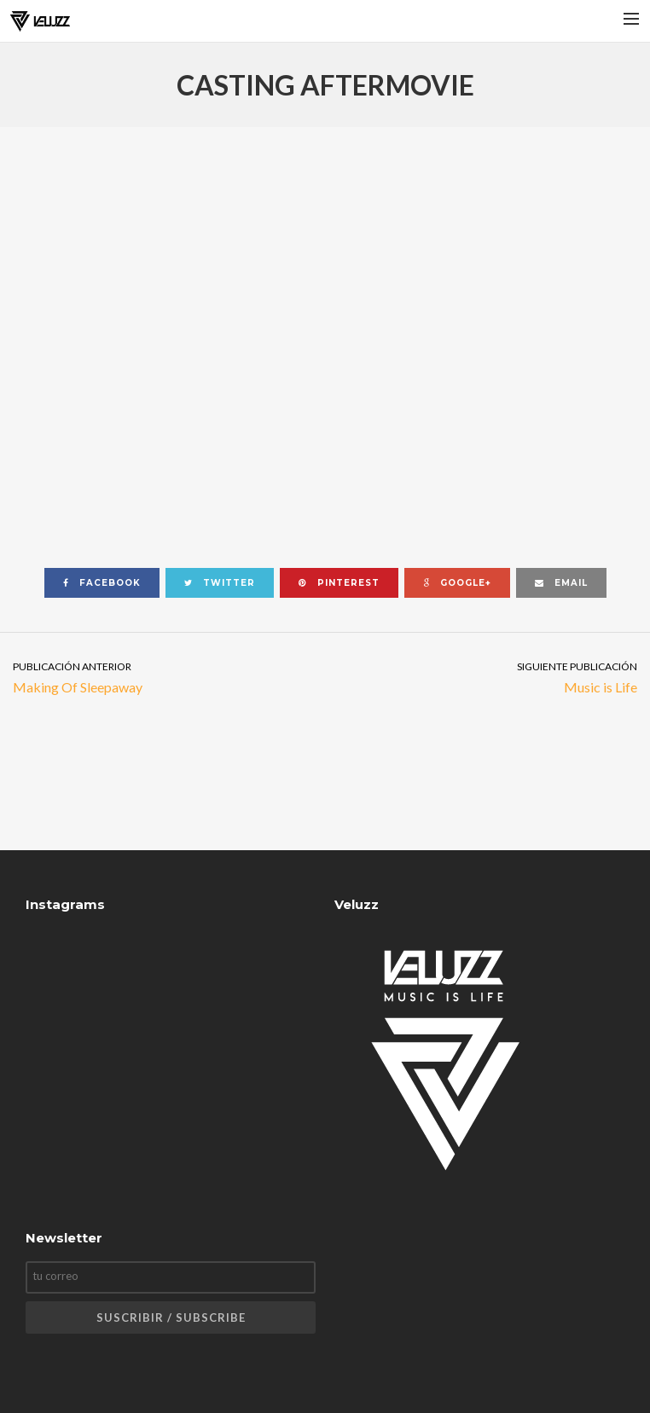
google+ (457, 582)
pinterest (339, 582)
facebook (102, 582)
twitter (219, 582)
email (561, 582)
